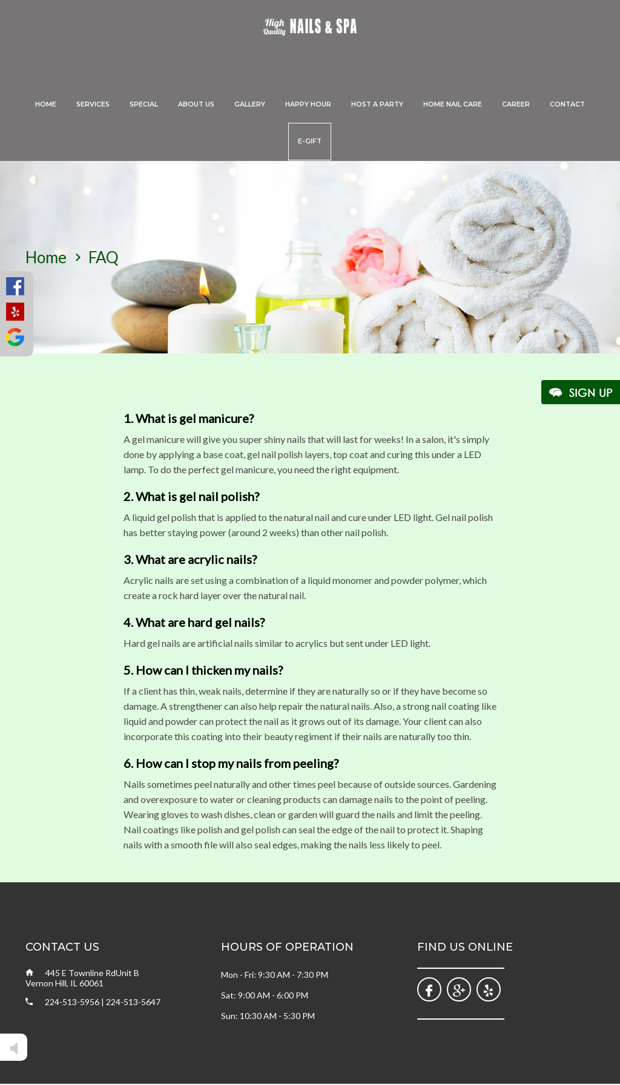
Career (516, 104)
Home (45, 104)
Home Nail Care (452, 104)
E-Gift (310, 141)
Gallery (249, 104)
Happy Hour (308, 104)
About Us (196, 104)
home (46, 257)
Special (144, 104)
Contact (567, 104)
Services (93, 104)
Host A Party (377, 104)
